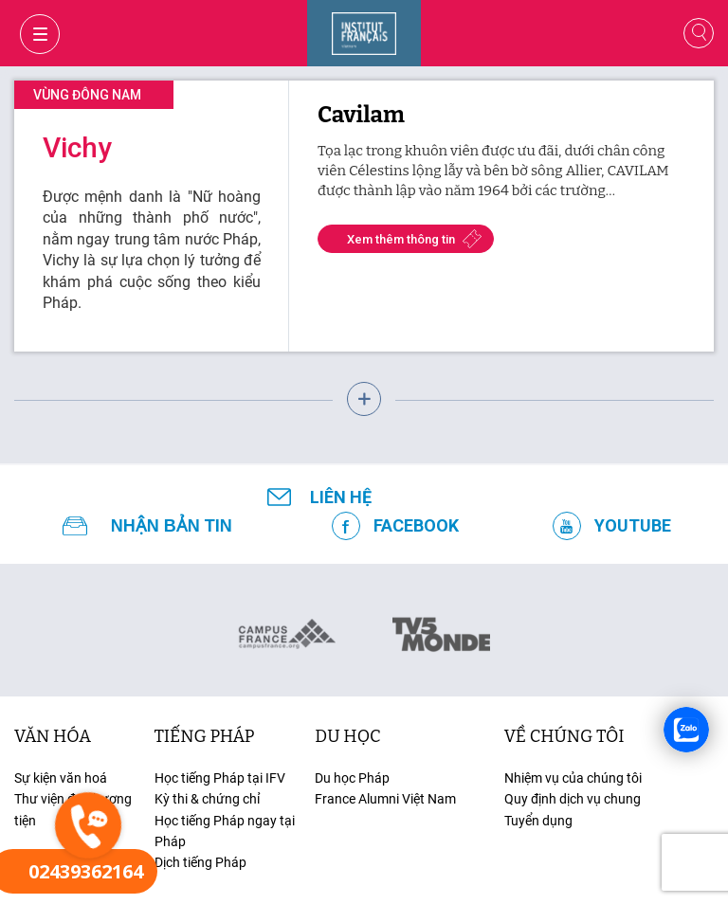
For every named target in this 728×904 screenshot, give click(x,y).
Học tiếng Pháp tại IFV (220, 778)
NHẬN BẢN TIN (171, 525)
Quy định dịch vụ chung (572, 798)
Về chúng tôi (564, 736)
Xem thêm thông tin (401, 239)
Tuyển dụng (538, 820)
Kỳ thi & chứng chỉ (207, 798)
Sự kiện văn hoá (60, 778)
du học (347, 736)
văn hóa (52, 736)
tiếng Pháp (205, 736)
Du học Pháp (352, 778)
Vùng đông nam (87, 94)
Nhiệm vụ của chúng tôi (573, 778)
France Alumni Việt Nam (385, 798)
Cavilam (361, 114)
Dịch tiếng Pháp (200, 862)
